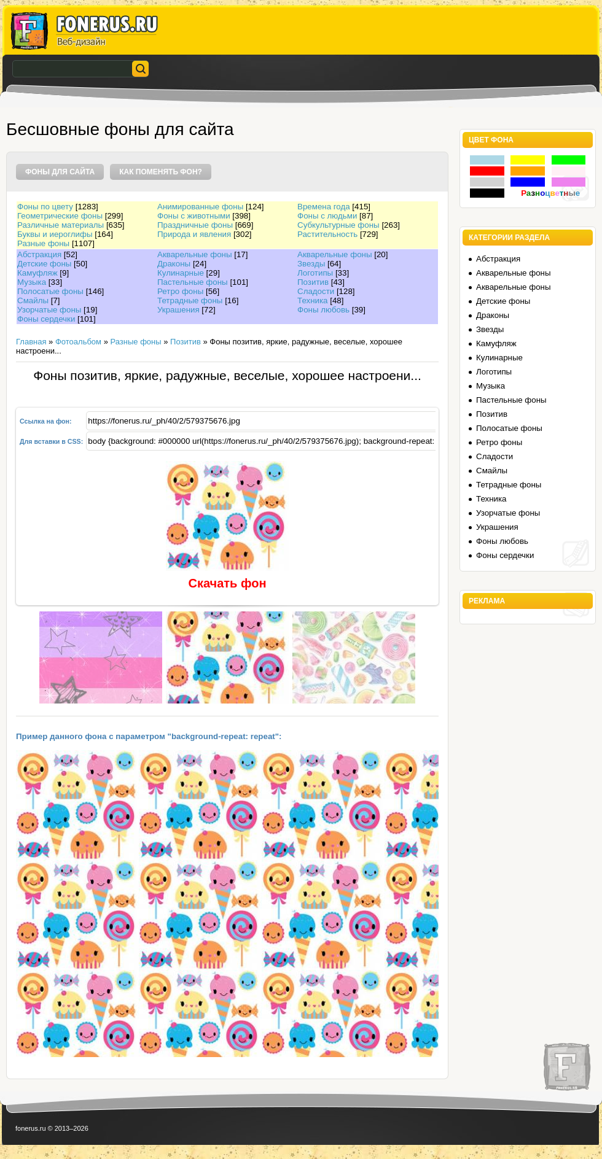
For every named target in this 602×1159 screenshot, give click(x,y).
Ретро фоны (180, 291)
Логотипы (315, 272)
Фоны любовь (323, 309)
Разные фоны (43, 243)
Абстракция (39, 254)
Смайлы (33, 300)
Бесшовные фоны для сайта (120, 129)
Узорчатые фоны (49, 309)
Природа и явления (194, 234)
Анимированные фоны (200, 206)
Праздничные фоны (195, 225)
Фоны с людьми (327, 215)
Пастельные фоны (192, 282)
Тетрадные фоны (189, 300)
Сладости (315, 291)
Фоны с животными (193, 215)
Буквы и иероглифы (54, 234)
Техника (312, 300)
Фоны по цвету (45, 206)
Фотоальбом (78, 341)
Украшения (178, 309)
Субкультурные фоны (338, 225)
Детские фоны (44, 263)
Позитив (313, 282)
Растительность (327, 234)
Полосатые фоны (50, 291)
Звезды (311, 263)
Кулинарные (180, 272)
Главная (31, 341)
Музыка (31, 282)
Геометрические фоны (60, 215)
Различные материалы (60, 225)
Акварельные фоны (194, 254)
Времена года (323, 206)
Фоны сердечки (46, 319)
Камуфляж (37, 272)
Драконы (173, 263)
